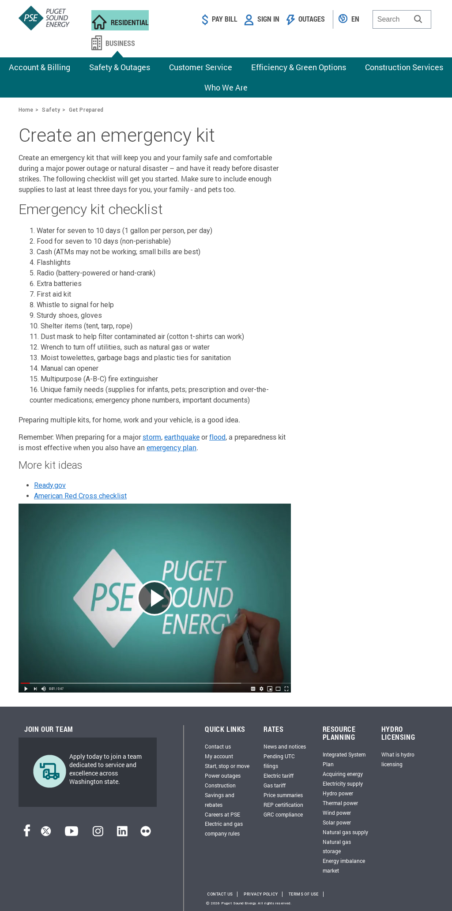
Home (26, 109)
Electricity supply (343, 783)
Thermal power (340, 802)
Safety (51, 109)
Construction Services (404, 67)
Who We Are (226, 87)
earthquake (182, 436)
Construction (220, 785)
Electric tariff (279, 775)
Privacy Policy (261, 894)
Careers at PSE (222, 814)
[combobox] (402, 19)
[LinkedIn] (122, 834)
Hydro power (338, 793)
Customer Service (200, 67)
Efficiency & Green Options (298, 67)
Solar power (337, 822)
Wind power (337, 812)
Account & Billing (39, 67)
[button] (418, 19)
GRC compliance (283, 814)
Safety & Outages (119, 67)
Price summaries (283, 794)
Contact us (218, 746)
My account (219, 756)
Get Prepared (86, 109)
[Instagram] (98, 834)
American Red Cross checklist (80, 496)
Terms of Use (304, 894)
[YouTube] (71, 834)
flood (217, 436)
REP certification (283, 804)
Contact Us (220, 894)
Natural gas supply (345, 832)
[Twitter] (46, 834)
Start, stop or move (227, 765)
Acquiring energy (343, 773)
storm (152, 436)
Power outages (223, 775)
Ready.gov (50, 485)
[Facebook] (26, 834)
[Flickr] (145, 834)
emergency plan (171, 447)
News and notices (285, 746)
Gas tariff (275, 785)
